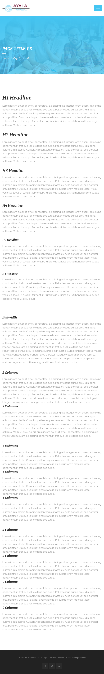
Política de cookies (56, 658)
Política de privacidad (27, 658)
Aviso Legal (42, 658)
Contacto (82, 658)
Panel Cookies (71, 658)
